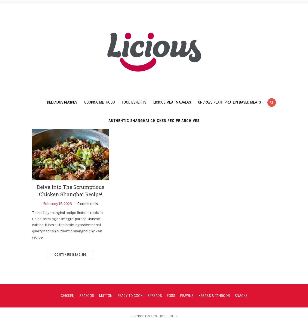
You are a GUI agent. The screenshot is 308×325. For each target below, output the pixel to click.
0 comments (87, 204)
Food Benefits (134, 102)
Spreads (154, 295)
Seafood (86, 295)
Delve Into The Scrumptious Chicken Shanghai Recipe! (70, 191)
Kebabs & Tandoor (214, 295)
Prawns (187, 295)
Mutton (106, 295)
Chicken (67, 295)
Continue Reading (70, 254)
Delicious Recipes (62, 102)
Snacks (241, 295)
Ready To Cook (129, 295)
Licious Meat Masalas (172, 102)
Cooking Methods (99, 102)
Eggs (171, 295)
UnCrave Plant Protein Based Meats (229, 102)
